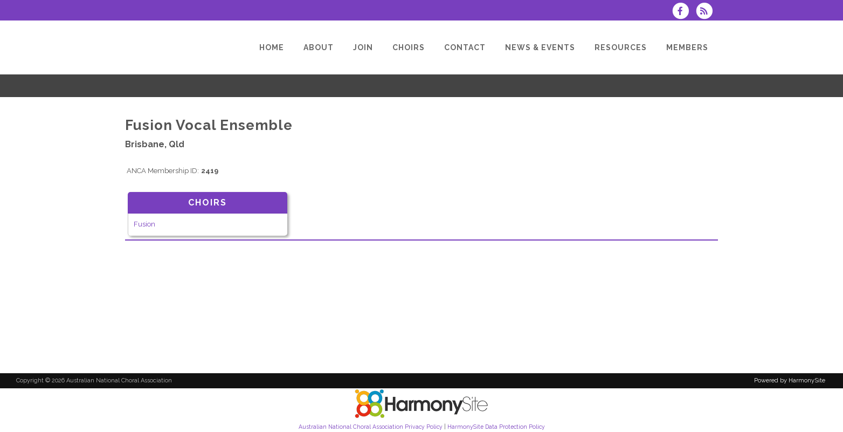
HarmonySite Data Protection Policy (496, 426)
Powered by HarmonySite (789, 380)
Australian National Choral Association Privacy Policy (371, 426)
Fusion (144, 224)
